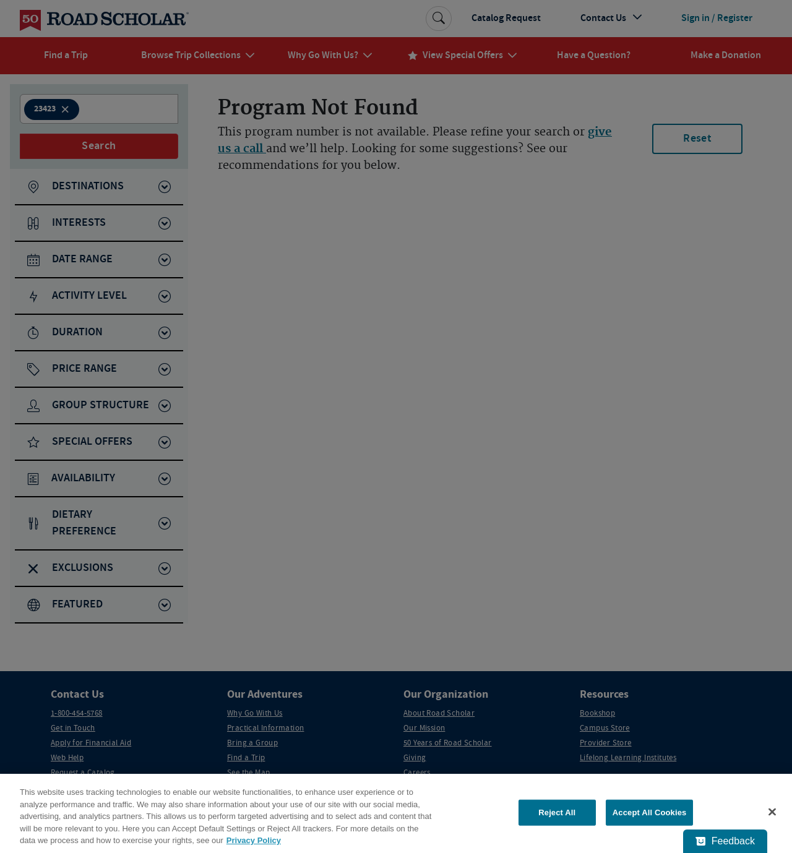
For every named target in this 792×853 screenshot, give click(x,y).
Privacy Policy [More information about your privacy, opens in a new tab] (253, 840)
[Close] (772, 812)
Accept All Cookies (650, 812)
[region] (396, 813)
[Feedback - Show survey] (725, 841)
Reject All (556, 812)
